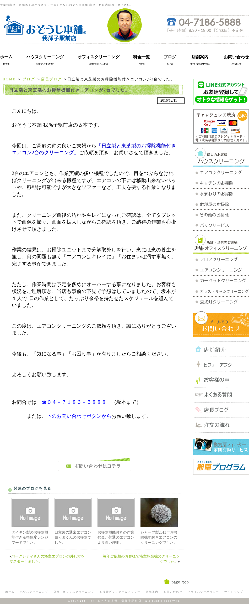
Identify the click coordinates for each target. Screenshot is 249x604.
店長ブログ (51, 79)
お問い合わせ (236, 57)
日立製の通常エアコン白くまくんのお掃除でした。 (73, 537)
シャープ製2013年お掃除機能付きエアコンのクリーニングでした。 (158, 537)
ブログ (170, 57)
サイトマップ (233, 591)
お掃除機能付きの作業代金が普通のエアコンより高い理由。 (116, 537)
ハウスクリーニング (45, 57)
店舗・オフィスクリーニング (73, 591)
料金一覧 (141, 57)
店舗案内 (200, 57)
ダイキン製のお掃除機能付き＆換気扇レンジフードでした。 (30, 537)
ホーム (6, 57)
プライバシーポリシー (203, 591)
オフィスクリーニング (99, 57)
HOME (9, 79)
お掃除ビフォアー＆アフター (120, 591)
